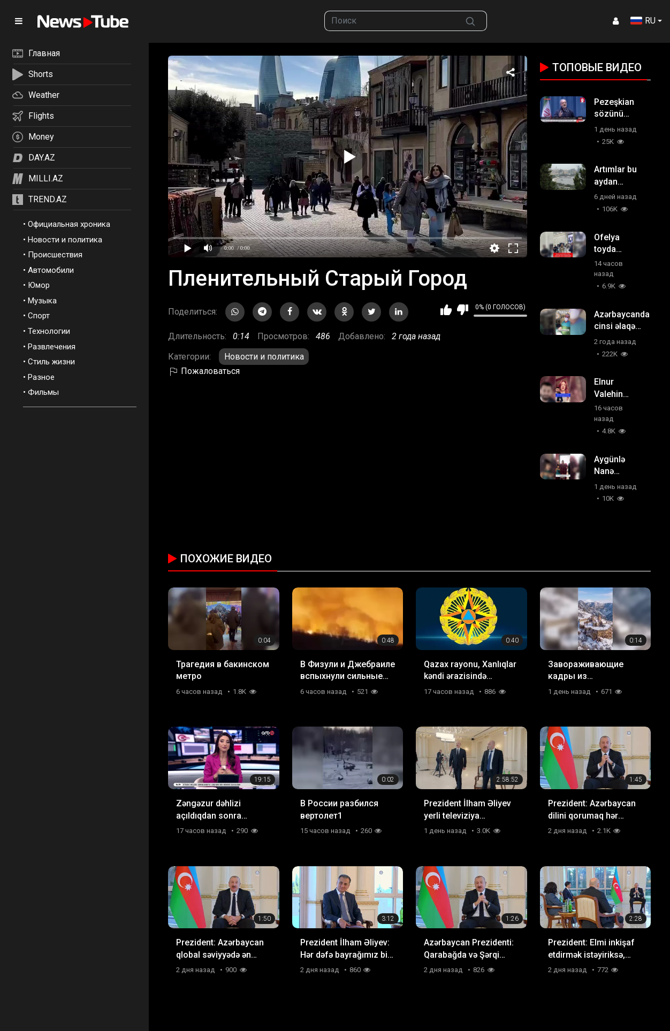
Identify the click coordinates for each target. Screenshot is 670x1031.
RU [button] (643, 21)
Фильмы (43, 392)
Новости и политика (65, 240)
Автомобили (51, 270)
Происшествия (55, 254)
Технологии (49, 331)
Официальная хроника (69, 224)
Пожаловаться (204, 371)
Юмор (39, 285)
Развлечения (51, 347)
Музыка (42, 301)
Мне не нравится (462, 309)
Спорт (39, 315)
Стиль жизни (51, 361)
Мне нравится (446, 309)
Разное (41, 377)
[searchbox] (389, 21)
